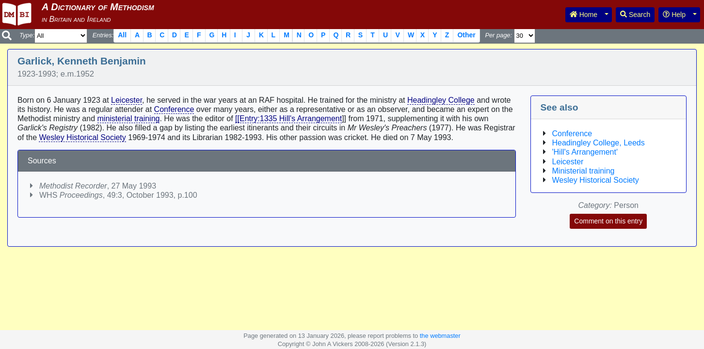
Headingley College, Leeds (598, 143)
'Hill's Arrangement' (585, 152)
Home (583, 14)
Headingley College (441, 100)
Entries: (103, 35)
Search (635, 14)
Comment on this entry (608, 221)
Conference (174, 109)
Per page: (498, 35)
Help (674, 14)
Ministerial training (583, 171)
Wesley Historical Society (82, 137)
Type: (26, 35)
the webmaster (440, 335)
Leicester (126, 100)
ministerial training (128, 118)
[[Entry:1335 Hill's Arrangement (288, 118)
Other (466, 35)
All (122, 35)
